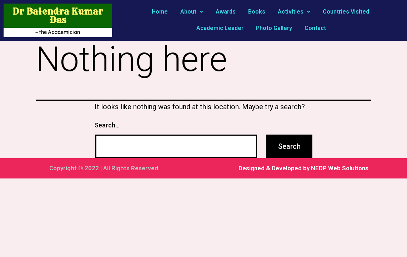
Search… (107, 125)
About (191, 11)
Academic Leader (219, 28)
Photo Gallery (274, 28)
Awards (226, 11)
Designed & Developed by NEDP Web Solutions (303, 168)
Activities (294, 11)
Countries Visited (346, 11)
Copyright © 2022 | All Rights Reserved (103, 168)
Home (160, 11)
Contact (315, 28)
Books (256, 11)
